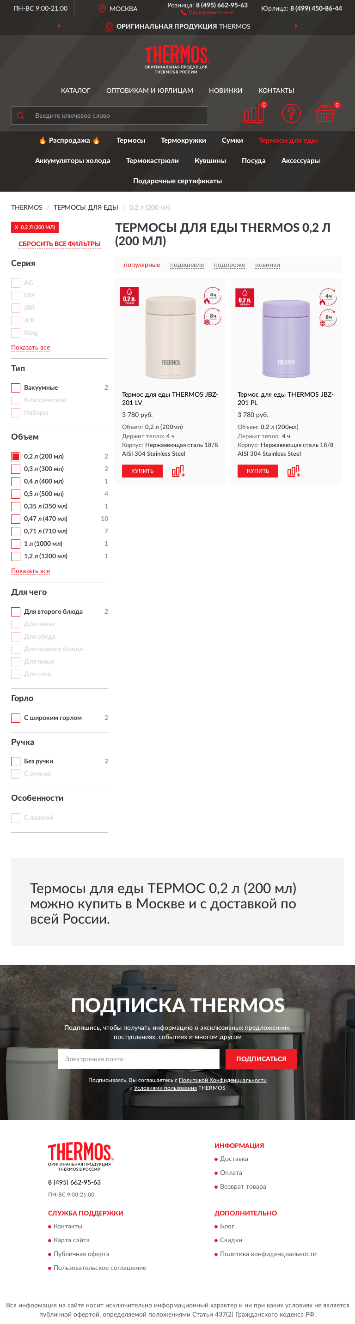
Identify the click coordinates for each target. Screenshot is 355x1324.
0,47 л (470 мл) (45, 519)
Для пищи (39, 662)
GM (29, 295)
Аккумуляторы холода (72, 160)
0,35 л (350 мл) (45, 506)
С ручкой (37, 774)
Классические (45, 400)
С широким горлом (53, 718)
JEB (29, 320)
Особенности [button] (37, 798)
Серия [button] (23, 264)
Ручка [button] (22, 742)
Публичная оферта (82, 1254)
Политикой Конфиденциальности (223, 1080)
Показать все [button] (30, 348)
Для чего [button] (29, 592)
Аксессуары (301, 160)
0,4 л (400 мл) (44, 481)
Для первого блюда (53, 649)
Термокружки (183, 140)
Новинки (226, 91)
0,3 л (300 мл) (44, 469)
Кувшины (210, 160)
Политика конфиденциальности (268, 1254)
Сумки (232, 140)
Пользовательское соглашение (100, 1268)
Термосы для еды (288, 140)
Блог (227, 1227)
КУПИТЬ (142, 471)
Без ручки (38, 761)
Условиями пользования (165, 1088)
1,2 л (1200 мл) (45, 556)
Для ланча (39, 624)
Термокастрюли (152, 160)
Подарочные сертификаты (177, 181)
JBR (29, 308)
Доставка (234, 1159)
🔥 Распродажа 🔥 (69, 140)
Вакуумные (41, 388)
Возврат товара (243, 1187)
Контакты (276, 91)
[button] (207, 12)
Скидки (231, 1241)
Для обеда (39, 637)
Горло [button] (22, 699)
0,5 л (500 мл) (44, 494)
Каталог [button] (76, 91)
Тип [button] (18, 369)
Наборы (36, 413)
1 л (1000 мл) (43, 544)
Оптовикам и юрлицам (149, 91)
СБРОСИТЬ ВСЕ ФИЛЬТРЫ (59, 244)
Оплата (231, 1173)
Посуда (254, 160)
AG (28, 283)
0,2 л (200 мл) (44, 456)
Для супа (37, 674)
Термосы (130, 140)
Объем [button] (25, 437)
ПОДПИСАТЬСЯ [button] (261, 1059)
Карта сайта (72, 1241)
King (30, 333)
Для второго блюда (53, 612)
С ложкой (38, 818)
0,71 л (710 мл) (45, 531)
